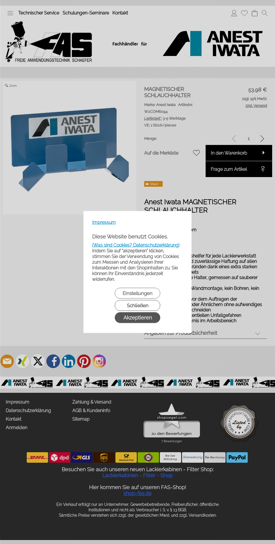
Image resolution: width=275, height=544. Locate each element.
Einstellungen (137, 293)
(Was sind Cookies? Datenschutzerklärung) (135, 245)
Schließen (137, 305)
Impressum (104, 222)
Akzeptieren (137, 318)
